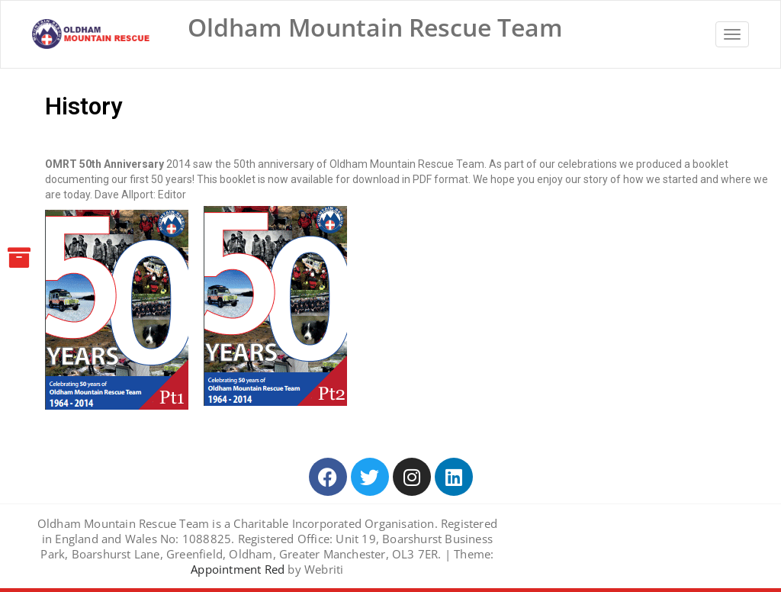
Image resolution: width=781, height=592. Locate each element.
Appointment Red (237, 569)
